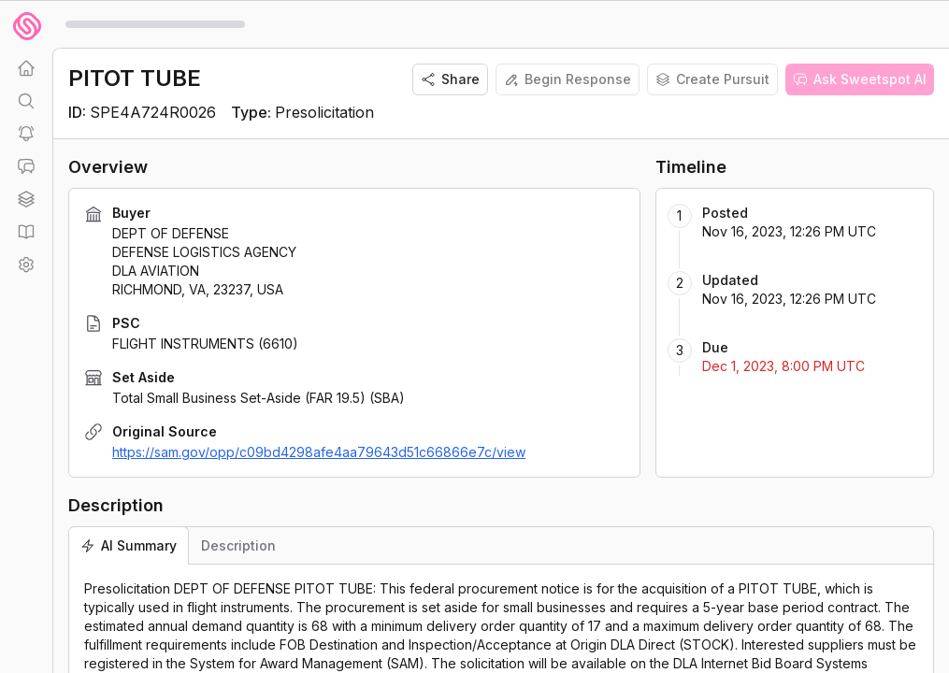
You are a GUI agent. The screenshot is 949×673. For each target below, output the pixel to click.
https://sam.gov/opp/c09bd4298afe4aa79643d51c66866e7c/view (318, 452)
